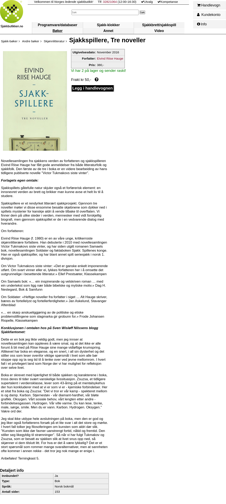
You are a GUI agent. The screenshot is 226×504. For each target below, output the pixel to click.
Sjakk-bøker (9, 41)
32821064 (110, 1)
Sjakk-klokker (108, 25)
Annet (108, 31)
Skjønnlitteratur (54, 41)
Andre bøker (30, 41)
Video (159, 31)
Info (202, 24)
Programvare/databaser (57, 25)
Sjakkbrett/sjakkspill (159, 25)
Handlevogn (208, 5)
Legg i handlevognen (92, 88)
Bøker (57, 31)
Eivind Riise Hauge (110, 58)
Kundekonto (208, 15)
